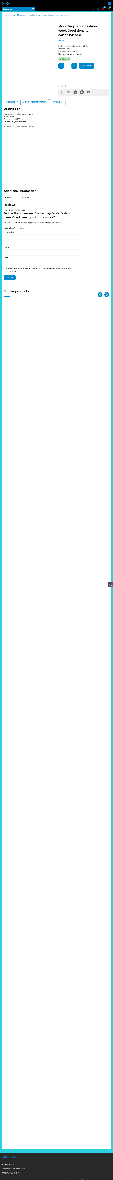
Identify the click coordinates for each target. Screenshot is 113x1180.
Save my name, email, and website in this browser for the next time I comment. (39, 272)
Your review (10, 234)
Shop (13, 17)
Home (6, 17)
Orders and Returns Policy (13, 1163)
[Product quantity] (68, 67)
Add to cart (87, 67)
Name (7, 249)
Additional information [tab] (34, 104)
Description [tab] (12, 104)
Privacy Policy (8, 1159)
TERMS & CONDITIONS (12, 1167)
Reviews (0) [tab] (57, 104)
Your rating (9, 230)
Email (7, 260)
